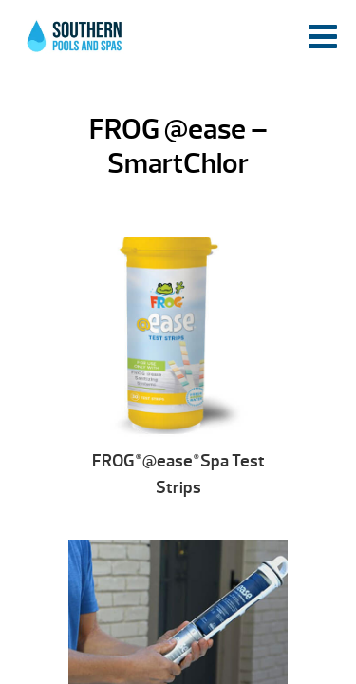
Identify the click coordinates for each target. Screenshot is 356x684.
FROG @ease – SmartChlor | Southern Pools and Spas (76, 42)
